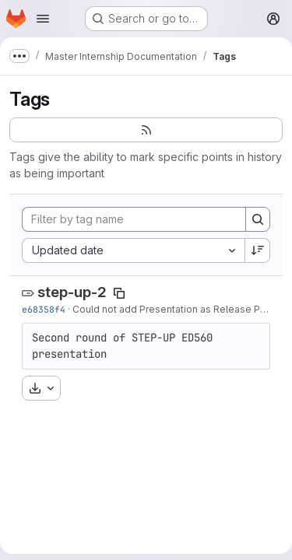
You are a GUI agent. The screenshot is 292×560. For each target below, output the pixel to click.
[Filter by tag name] (134, 219)
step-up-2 (72, 292)
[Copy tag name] (119, 293)
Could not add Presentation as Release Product (181, 309)
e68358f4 (43, 309)
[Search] (257, 219)
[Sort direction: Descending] (257, 250)
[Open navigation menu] (42, 18)
